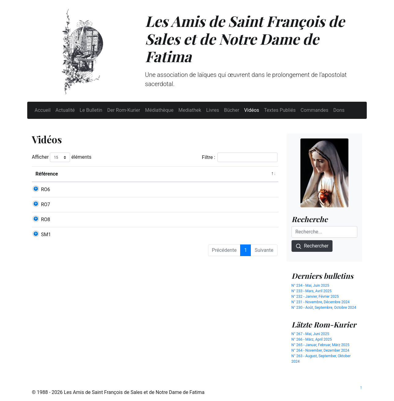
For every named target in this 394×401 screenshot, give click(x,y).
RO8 (45, 234)
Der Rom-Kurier (123, 110)
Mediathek (189, 110)
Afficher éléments (61, 157)
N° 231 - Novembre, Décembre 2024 (321, 302)
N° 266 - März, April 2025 (312, 339)
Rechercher (312, 246)
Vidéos (251, 110)
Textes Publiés (280, 110)
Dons (339, 110)
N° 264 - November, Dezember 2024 (320, 350)
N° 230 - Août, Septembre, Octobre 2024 (324, 307)
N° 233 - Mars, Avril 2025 (312, 291)
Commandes (315, 110)
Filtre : (239, 157)
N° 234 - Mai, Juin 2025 (310, 285)
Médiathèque (159, 110)
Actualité (65, 110)
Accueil (42, 110)
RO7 (45, 212)
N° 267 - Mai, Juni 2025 (310, 334)
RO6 (45, 189)
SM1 (46, 256)
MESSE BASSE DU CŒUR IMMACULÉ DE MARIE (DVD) (130, 256)
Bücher (231, 110)
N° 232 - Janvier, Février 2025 (315, 296)
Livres (212, 110)
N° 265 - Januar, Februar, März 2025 (321, 345)
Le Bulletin (91, 110)
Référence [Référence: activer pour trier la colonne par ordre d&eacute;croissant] (46, 174)
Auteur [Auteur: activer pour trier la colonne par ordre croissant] (206, 174)
